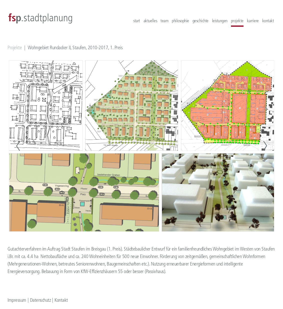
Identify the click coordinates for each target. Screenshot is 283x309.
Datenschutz (40, 300)
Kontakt (61, 300)
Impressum (17, 300)
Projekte (15, 47)
